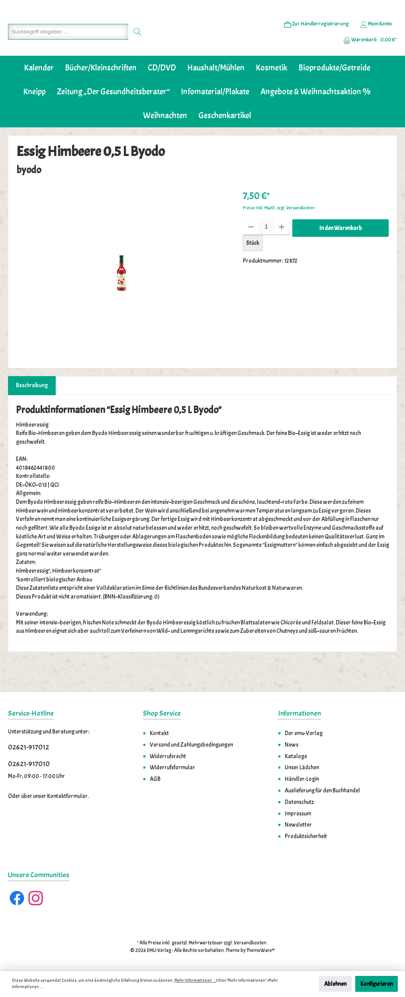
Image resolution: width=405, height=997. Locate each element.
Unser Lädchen (302, 767)
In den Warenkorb (340, 252)
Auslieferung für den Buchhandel (322, 790)
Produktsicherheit (306, 836)
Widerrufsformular (172, 767)
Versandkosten (250, 943)
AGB (155, 778)
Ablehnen (335, 983)
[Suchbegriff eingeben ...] (66, 44)
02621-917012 (28, 747)
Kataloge (296, 756)
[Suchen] (133, 44)
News (291, 744)
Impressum (298, 813)
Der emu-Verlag (304, 733)
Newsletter (298, 824)
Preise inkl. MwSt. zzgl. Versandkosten (279, 232)
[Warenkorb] (367, 52)
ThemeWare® (261, 950)
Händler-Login (302, 778)
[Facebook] (17, 898)
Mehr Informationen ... (195, 980)
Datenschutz (299, 802)
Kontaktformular (67, 796)
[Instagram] (36, 898)
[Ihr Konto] (376, 36)
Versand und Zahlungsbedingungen (191, 744)
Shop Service (162, 713)
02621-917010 (29, 764)
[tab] (32, 409)
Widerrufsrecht (168, 756)
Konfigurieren (376, 983)
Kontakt (159, 733)
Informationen (299, 713)
